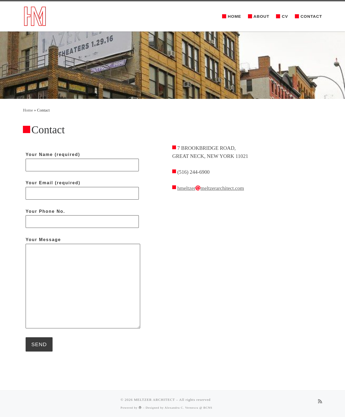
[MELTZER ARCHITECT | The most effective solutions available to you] (34, 16)
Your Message (83, 282)
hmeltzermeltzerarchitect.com (210, 188)
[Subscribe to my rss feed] (320, 401)
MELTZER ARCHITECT (154, 400)
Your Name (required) (82, 161)
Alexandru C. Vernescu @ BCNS (188, 407)
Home (28, 110)
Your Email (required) (82, 190)
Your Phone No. (82, 218)
